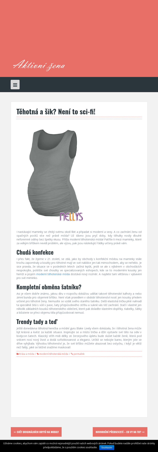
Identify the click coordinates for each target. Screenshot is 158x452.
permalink (78, 353)
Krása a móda (26, 353)
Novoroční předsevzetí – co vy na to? (120, 432)
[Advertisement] (98, 31)
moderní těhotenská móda (53, 353)
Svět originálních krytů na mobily (36, 432)
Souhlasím (106, 447)
